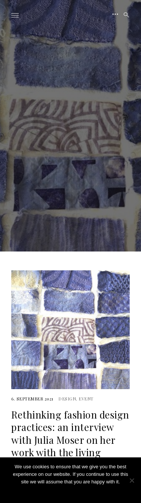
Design (67, 399)
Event (86, 399)
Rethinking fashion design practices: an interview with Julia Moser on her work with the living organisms (70, 439)
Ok (70, 491)
